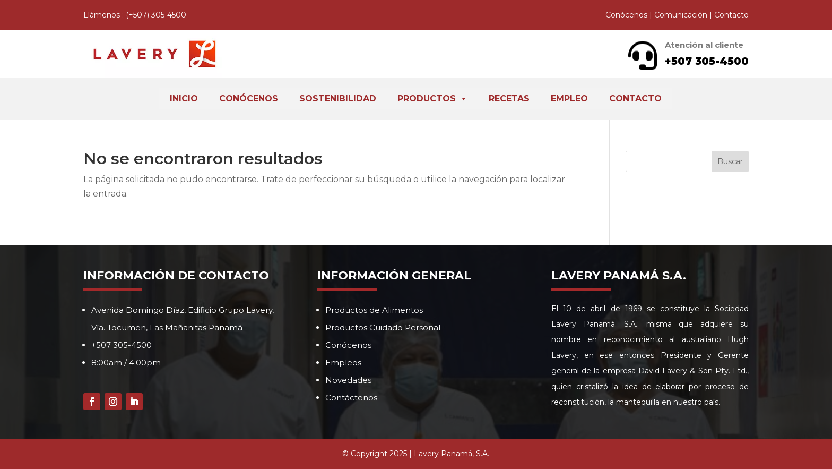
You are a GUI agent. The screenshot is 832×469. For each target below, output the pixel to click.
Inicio (184, 98)
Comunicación (680, 15)
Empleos (343, 362)
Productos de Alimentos (374, 310)
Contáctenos (351, 398)
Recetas (509, 98)
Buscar (730, 161)
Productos (432, 98)
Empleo (569, 98)
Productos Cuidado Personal (382, 327)
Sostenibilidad (337, 98)
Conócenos (626, 15)
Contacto (731, 15)
